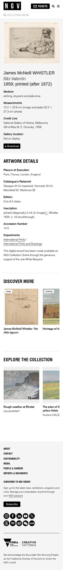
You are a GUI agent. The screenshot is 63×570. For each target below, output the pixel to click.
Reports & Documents (16, 473)
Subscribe (12, 504)
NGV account (16, 496)
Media (7, 464)
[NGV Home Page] (12, 6)
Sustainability (12, 459)
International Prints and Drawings (23, 244)
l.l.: (46, 212)
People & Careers (13, 468)
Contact (8, 454)
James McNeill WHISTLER (29, 72)
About (7, 449)
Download (12, 146)
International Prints (14, 239)
